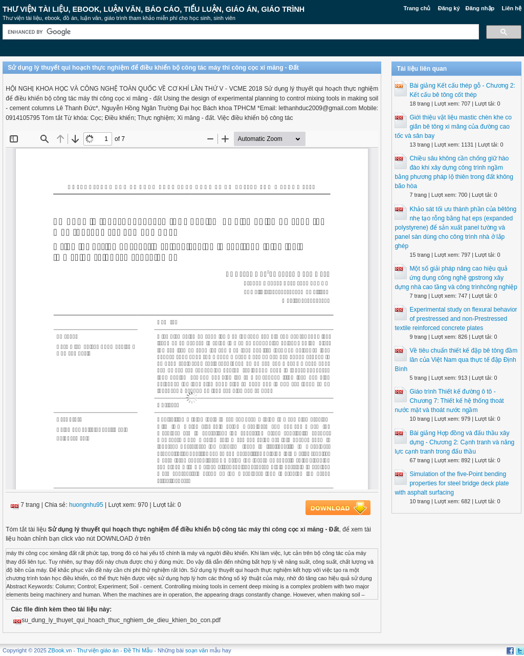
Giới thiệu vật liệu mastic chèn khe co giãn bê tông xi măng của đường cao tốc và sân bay (453, 126)
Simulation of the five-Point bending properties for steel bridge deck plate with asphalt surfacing (452, 483)
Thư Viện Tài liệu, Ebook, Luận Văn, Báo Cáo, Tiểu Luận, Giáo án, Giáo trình (153, 9)
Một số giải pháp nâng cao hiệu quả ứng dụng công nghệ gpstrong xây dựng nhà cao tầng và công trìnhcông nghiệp (456, 278)
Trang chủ (417, 8)
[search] (240, 32)
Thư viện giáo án (98, 650)
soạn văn (196, 650)
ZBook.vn (60, 650)
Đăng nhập (480, 8)
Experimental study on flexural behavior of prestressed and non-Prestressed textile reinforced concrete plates (456, 319)
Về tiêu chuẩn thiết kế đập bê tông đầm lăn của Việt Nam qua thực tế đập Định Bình (456, 360)
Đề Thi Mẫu (138, 650)
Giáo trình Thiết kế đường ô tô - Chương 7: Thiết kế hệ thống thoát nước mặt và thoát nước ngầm (449, 401)
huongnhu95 (86, 504)
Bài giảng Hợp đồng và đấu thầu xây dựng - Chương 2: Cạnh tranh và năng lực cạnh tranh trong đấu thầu (454, 442)
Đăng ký (449, 8)
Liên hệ (511, 8)
